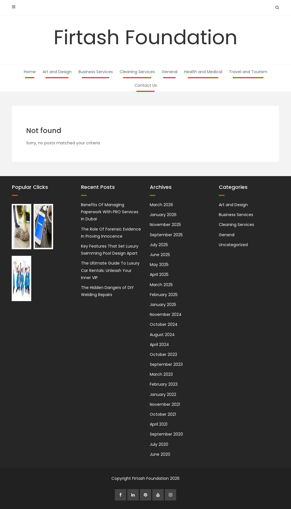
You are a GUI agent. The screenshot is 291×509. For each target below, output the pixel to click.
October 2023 (163, 354)
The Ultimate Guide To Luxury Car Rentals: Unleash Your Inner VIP (110, 270)
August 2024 (162, 334)
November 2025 (165, 224)
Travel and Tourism (248, 72)
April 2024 (159, 344)
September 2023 (166, 364)
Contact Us (145, 85)
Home (30, 72)
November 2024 (166, 314)
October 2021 (163, 414)
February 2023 (164, 384)
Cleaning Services (137, 72)
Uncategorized (233, 245)
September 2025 (166, 235)
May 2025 (159, 264)
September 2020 (166, 434)
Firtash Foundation (146, 37)
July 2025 (159, 245)
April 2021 (158, 424)
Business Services (95, 72)
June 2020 (160, 454)
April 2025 (159, 274)
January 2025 (163, 304)
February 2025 (164, 294)
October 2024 (164, 324)
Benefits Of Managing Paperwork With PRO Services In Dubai (109, 212)
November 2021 (165, 404)
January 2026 (163, 214)
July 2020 (159, 444)
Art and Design (57, 72)
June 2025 (160, 254)
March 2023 (161, 374)
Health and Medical (203, 72)
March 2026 (161, 205)
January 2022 (163, 394)
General (169, 72)
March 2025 (161, 285)
